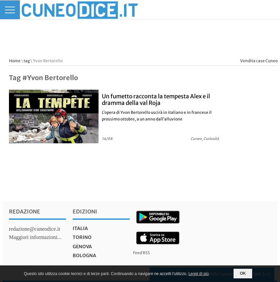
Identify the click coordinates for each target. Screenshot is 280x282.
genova (82, 247)
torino (82, 237)
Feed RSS (141, 252)
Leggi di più (198, 273)
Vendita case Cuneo (259, 60)
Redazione (24, 211)
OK (243, 273)
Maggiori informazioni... (35, 237)
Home (15, 60)
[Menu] (10, 9)
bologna (84, 255)
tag (27, 60)
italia (80, 228)
